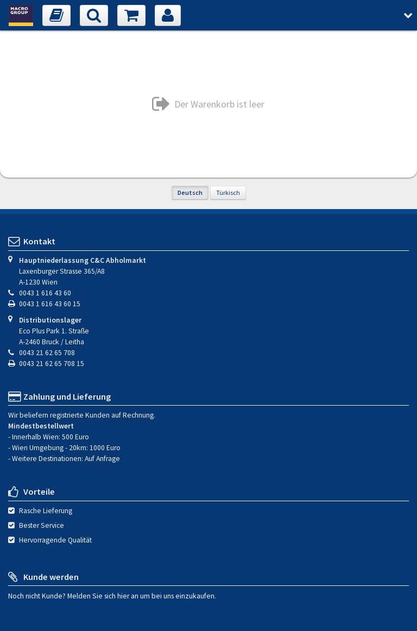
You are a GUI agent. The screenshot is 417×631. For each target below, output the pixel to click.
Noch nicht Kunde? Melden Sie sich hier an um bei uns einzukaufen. (112, 595)
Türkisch (228, 192)
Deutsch (190, 192)
